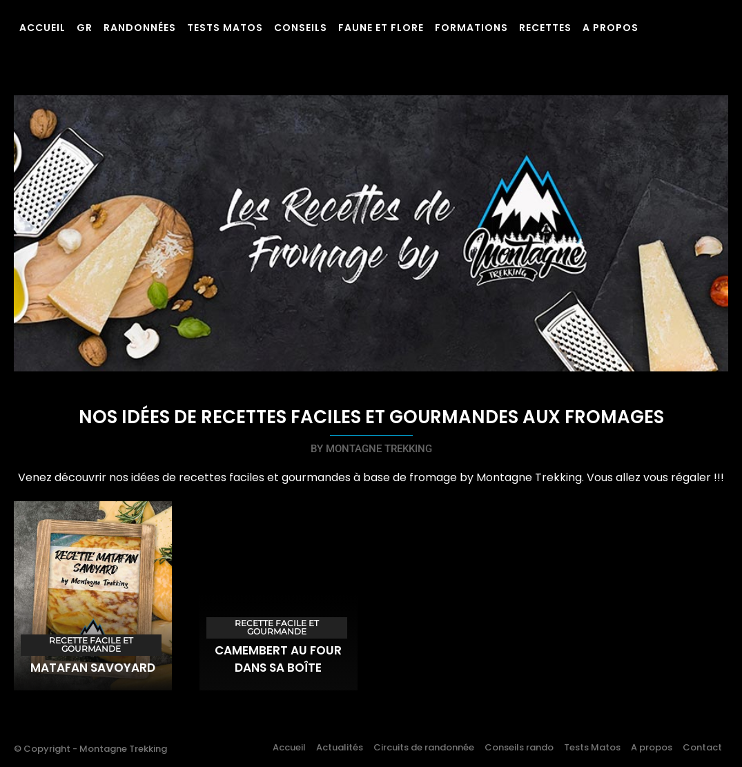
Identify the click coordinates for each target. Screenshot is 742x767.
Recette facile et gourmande (91, 644)
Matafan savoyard (92, 667)
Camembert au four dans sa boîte (278, 659)
